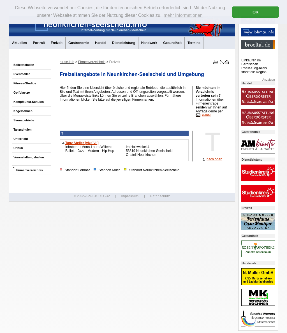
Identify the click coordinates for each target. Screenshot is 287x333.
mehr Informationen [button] (183, 15)
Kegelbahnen (23, 111)
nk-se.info (67, 62)
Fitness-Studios (24, 83)
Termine (194, 43)
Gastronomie (78, 43)
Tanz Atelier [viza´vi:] (82, 143)
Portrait (39, 43)
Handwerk (149, 43)
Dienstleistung (123, 43)
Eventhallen (22, 74)
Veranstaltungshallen (28, 157)
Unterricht (20, 138)
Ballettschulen (23, 64)
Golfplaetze (21, 92)
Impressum (129, 196)
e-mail (206, 115)
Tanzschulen (22, 129)
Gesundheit (172, 43)
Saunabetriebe (23, 120)
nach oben (214, 159)
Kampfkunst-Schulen (28, 101)
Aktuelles (19, 43)
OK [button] (256, 12)
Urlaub (18, 148)
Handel (100, 43)
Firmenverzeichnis (29, 170)
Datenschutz (160, 196)
